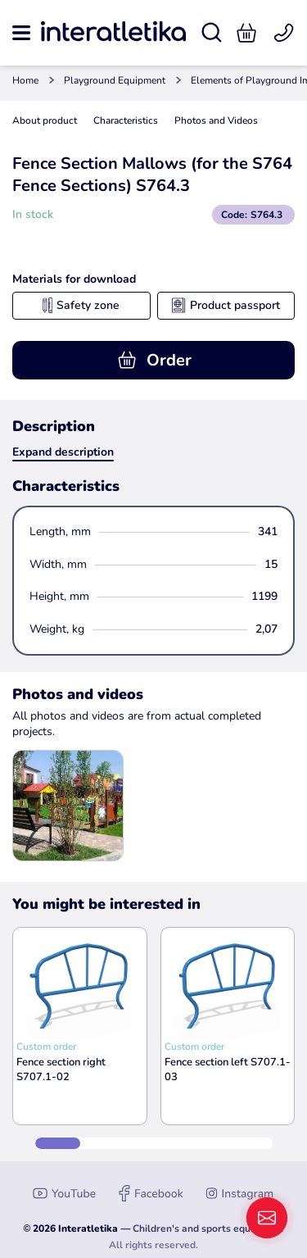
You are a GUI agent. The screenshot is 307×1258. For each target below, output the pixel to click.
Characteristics (125, 120)
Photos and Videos (216, 120)
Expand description (63, 452)
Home (25, 80)
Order (154, 360)
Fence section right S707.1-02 (61, 1069)
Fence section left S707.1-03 (228, 1069)
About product (44, 120)
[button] (246, 33)
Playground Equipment (114, 80)
